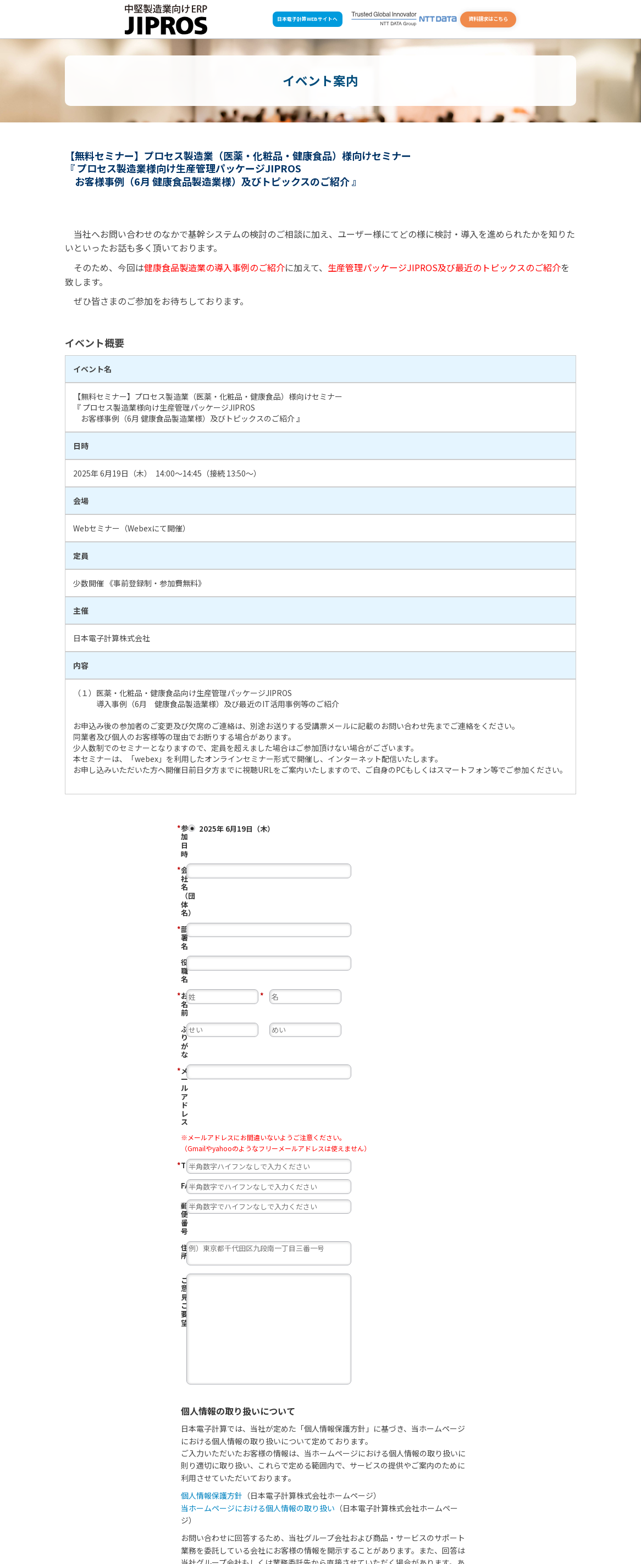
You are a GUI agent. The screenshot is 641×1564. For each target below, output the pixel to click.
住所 (188, 1059)
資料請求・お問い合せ (247, 1530)
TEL (236, 999)
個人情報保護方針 (211, 1307)
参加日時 (236, 828)
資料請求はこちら (488, 19)
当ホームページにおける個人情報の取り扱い (258, 1320)
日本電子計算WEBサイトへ (307, 19)
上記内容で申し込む (354, 1464)
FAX (187, 1019)
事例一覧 (333, 1515)
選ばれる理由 (202, 1515)
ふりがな (195, 932)
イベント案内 (408, 1515)
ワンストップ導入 (287, 1515)
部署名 (236, 871)
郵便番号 (195, 1039)
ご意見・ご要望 (206, 1092)
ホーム (198, 1530)
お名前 (236, 911)
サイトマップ (379, 1530)
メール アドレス (236, 952)
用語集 (341, 1530)
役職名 (191, 891)
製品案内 (242, 1515)
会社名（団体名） (236, 851)
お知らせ (368, 1515)
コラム (446, 1515)
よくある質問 (302, 1530)
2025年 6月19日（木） (346, 829)
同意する (200, 1439)
